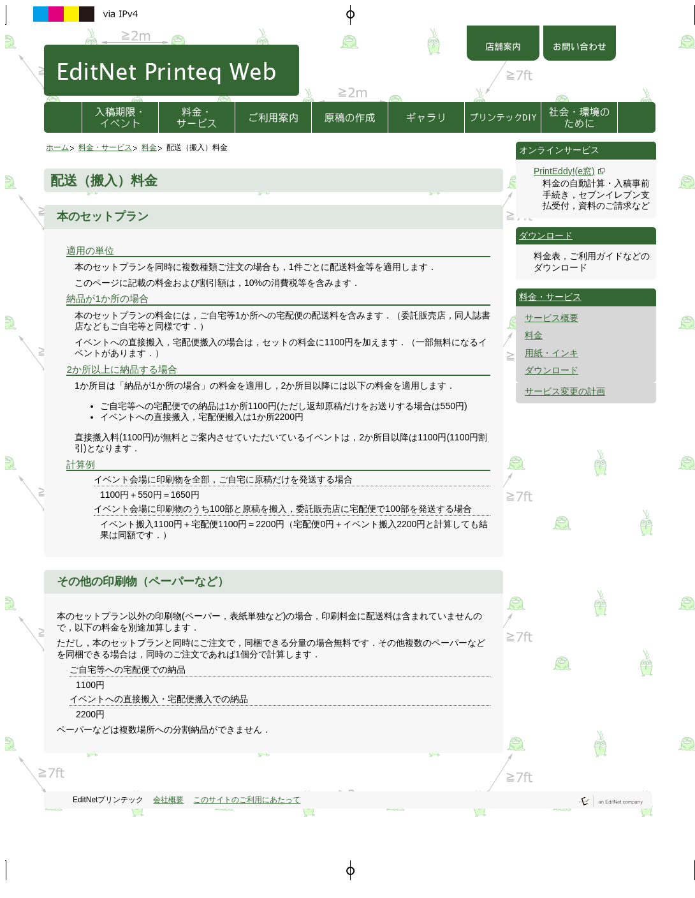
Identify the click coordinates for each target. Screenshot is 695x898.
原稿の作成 (350, 117)
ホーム (57, 147)
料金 (149, 147)
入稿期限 (120, 117)
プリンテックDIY (503, 117)
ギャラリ (426, 117)
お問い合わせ (579, 45)
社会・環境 (579, 117)
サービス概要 (551, 318)
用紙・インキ (551, 353)
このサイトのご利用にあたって (246, 799)
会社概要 (168, 799)
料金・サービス (197, 117)
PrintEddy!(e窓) (564, 171)
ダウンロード (546, 235)
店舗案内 (503, 45)
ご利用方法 (273, 117)
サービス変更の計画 (565, 391)
